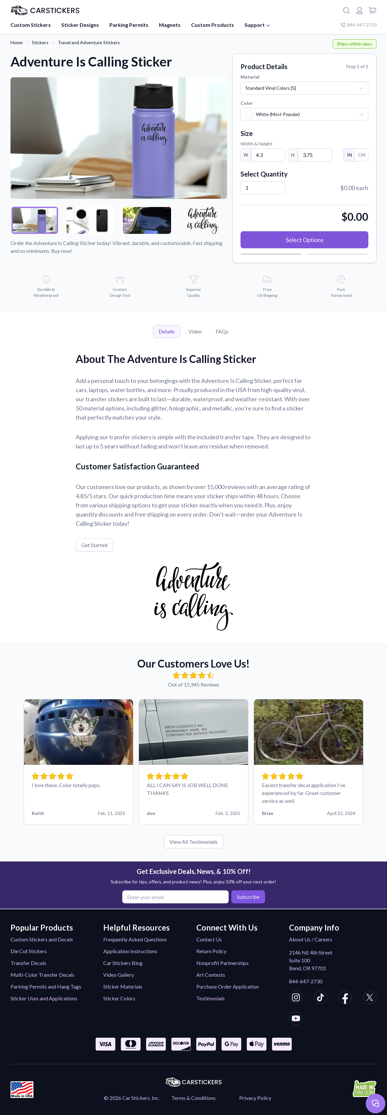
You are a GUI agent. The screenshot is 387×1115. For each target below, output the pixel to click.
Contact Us (209, 939)
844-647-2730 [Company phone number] (358, 25)
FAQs (222, 331)
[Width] (268, 154)
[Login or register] (359, 10)
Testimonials (210, 998)
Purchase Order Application (227, 986)
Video (195, 331)
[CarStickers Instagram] (296, 998)
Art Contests (210, 975)
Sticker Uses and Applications (43, 998)
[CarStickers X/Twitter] (370, 998)
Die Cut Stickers (28, 951)
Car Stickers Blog (123, 963)
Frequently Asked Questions (135, 939)
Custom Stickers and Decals (41, 939)
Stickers (40, 42)
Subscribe (247, 897)
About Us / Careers (310, 939)
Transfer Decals (28, 963)
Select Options (304, 239)
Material (250, 77)
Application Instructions (130, 951)
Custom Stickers (30, 25)
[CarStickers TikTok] (320, 998)
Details (167, 331)
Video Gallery (118, 975)
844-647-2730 (305, 981)
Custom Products (212, 25)
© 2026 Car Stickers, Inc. (132, 1098)
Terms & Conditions (193, 1098)
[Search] (346, 10)
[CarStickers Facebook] (345, 998)
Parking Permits (128, 25)
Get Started (94, 545)
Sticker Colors (119, 998)
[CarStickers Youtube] (296, 1019)
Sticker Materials (122, 986)
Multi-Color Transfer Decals (42, 975)
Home (16, 42)
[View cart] (373, 10)
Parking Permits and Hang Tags (45, 986)
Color (247, 103)
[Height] (315, 154)
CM (361, 155)
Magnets (170, 25)
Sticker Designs (80, 25)
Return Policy (211, 951)
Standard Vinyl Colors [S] (270, 88)
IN (349, 155)
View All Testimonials (193, 842)
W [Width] (245, 155)
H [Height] (293, 155)
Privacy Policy (255, 1098)
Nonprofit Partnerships (222, 963)
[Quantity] (263, 187)
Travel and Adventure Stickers (89, 42)
